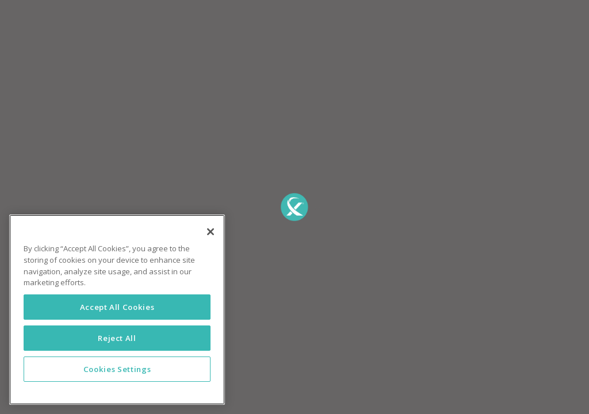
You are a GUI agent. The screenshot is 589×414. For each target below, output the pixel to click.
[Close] (210, 231)
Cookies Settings (117, 369)
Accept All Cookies (117, 307)
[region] (117, 309)
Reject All (117, 338)
